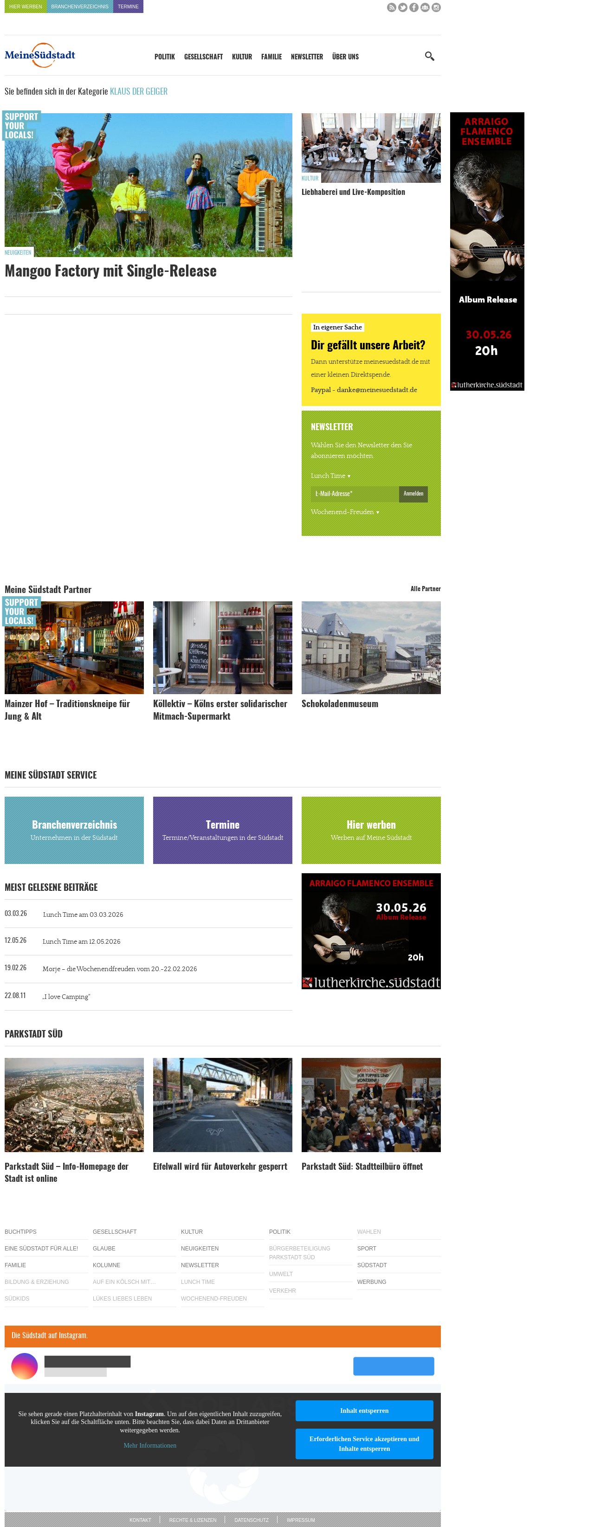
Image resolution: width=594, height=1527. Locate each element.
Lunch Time (328, 476)
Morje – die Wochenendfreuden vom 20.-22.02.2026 (120, 969)
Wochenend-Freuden (342, 512)
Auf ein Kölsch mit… (124, 1282)
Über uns (345, 57)
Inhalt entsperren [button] (364, 1410)
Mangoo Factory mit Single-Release (111, 271)
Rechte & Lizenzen (193, 1520)
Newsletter (307, 57)
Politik (165, 57)
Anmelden (413, 493)
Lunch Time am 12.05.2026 (82, 942)
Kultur (242, 57)
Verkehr (282, 1291)
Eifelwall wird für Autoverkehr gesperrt (220, 1167)
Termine (128, 6)
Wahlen (369, 1232)
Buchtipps (21, 1232)
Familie (271, 57)
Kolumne (106, 1265)
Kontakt (140, 1520)
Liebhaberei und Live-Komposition (353, 192)
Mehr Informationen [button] (149, 1445)
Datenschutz (251, 1520)
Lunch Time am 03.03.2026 (83, 915)
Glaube (104, 1248)
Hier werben (25, 6)
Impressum (301, 1520)
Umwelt (281, 1274)
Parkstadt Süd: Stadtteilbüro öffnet (362, 1167)
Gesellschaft (203, 57)
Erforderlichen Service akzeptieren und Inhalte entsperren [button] (365, 1444)
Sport (366, 1248)
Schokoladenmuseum (340, 704)
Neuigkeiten (18, 253)
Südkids (17, 1298)
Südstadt (372, 1265)
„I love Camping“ (66, 997)
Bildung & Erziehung (37, 1282)
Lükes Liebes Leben (122, 1298)
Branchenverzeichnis (80, 6)
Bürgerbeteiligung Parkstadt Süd (299, 1253)
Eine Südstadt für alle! (41, 1248)
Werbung (372, 1282)
